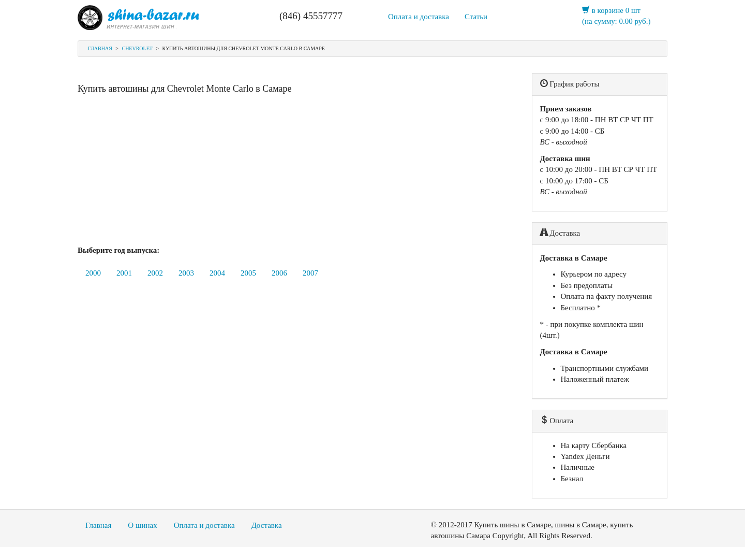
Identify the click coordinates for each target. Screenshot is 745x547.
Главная (100, 48)
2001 (124, 273)
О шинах (142, 525)
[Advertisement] (297, 172)
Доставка (266, 525)
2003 (186, 273)
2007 (310, 273)
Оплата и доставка (418, 16)
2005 (248, 273)
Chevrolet (137, 48)
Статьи (476, 16)
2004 (217, 273)
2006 (279, 273)
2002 (155, 273)
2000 (93, 273)
